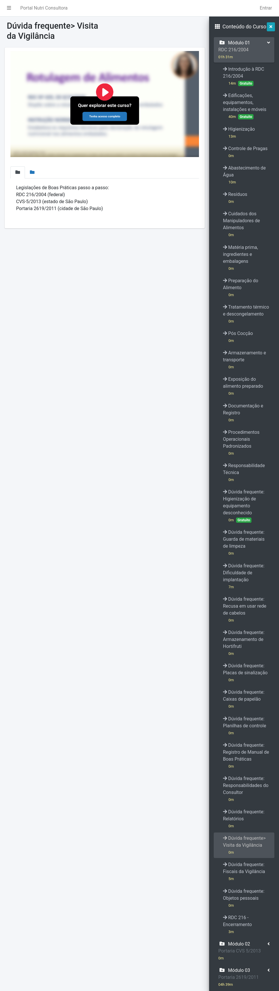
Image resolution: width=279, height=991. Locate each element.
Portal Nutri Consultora (44, 8)
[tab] (17, 172)
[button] (9, 8)
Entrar (266, 8)
